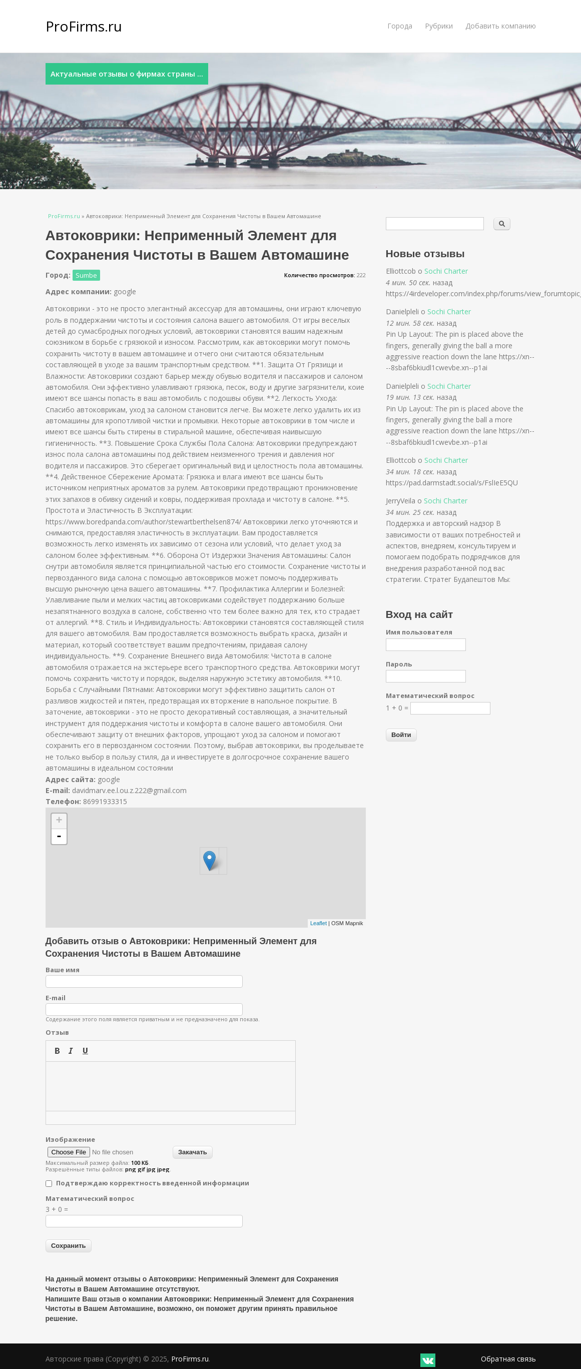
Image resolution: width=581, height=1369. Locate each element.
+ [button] (59, 821)
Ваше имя (63, 969)
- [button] (59, 836)
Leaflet (318, 923)
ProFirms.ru (84, 26)
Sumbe (86, 275)
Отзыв (57, 1032)
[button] (57, 1050)
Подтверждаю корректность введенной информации (152, 1182)
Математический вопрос (90, 1198)
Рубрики (439, 26)
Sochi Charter (446, 271)
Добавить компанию (500, 26)
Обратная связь (508, 1358)
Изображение (70, 1139)
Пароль (399, 663)
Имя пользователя (419, 631)
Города (399, 26)
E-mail (56, 997)
